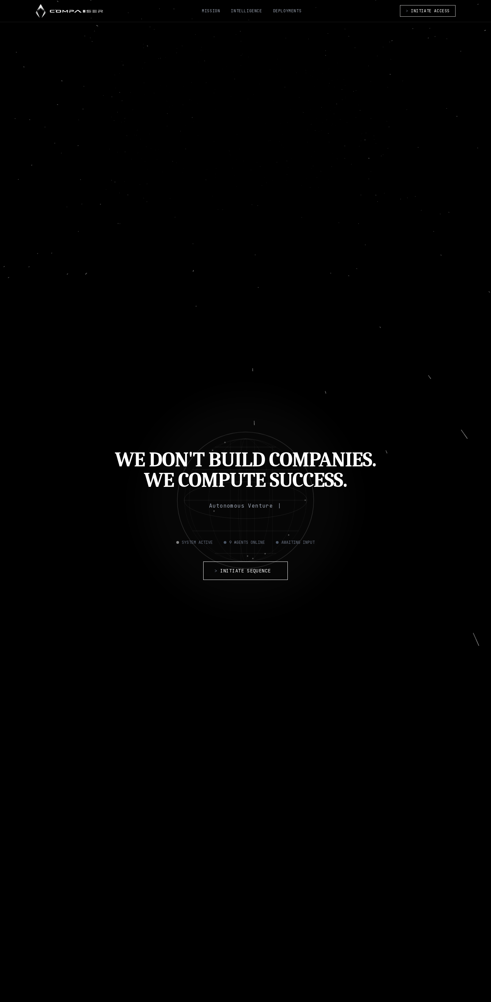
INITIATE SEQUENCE (245, 571)
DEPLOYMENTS (287, 11)
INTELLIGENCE (246, 11)
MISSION (211, 11)
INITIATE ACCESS (428, 11)
